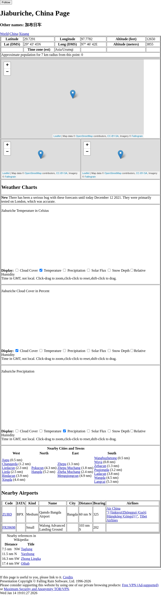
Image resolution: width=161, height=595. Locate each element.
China (14, 34)
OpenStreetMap (84, 136)
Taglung (26, 549)
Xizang (24, 34)
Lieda (6, 472)
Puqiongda (101, 470)
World (4, 34)
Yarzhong (27, 554)
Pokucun (37, 468)
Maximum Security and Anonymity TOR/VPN (36, 589)
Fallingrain (137, 136)
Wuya (98, 462)
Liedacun (8, 468)
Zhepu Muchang (68, 468)
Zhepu (61, 464)
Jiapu (5, 460)
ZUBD (7, 514)
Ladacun (100, 474)
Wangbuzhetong (105, 458)
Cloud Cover (29, 270)
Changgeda (10, 464)
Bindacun (8, 476)
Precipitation (76, 270)
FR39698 (8, 527)
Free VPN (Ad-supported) (140, 585)
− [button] (7, 72)
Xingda (7, 479)
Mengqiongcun (68, 476)
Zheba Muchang (68, 472)
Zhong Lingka (31, 559)
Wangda (100, 477)
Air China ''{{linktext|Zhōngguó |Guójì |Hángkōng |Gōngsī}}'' (126, 512)
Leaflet (57, 136)
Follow (6, 2)
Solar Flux (98, 270)
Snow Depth (121, 270)
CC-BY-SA (113, 136)
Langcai (100, 481)
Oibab (25, 563)
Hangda (36, 472)
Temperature (53, 270)
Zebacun (100, 466)
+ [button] (7, 65)
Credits (68, 577)
